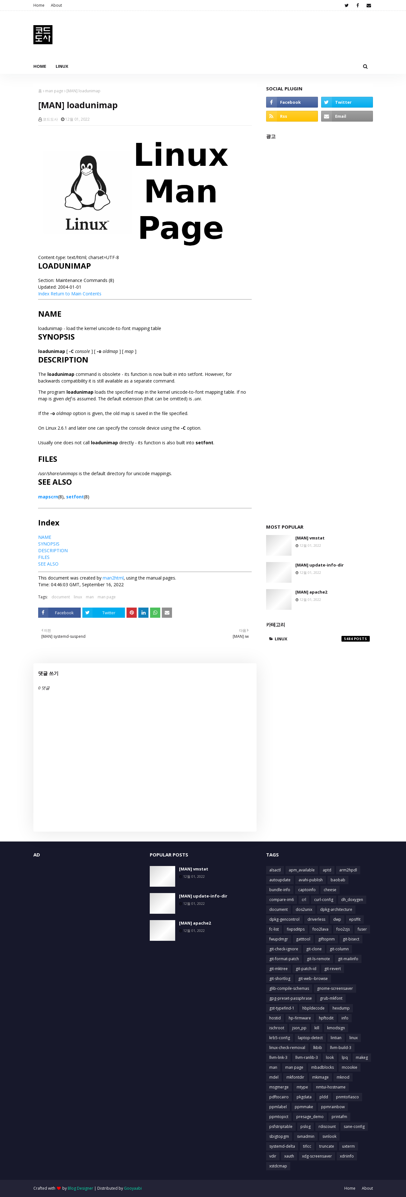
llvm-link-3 (278, 1057)
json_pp (299, 1028)
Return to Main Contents (76, 294)
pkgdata (304, 1097)
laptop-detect (310, 1037)
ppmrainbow (333, 1106)
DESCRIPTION (53, 550)
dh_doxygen (352, 899)
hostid (275, 1018)
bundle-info (279, 889)
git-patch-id (306, 968)
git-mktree (278, 968)
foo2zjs (343, 929)
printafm (339, 1116)
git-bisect (351, 939)
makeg (362, 1057)
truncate (326, 1146)
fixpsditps (296, 929)
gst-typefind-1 (281, 1008)
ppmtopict (278, 1116)
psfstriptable (280, 1126)
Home (39, 5)
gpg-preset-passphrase (290, 998)
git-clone (314, 949)
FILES (44, 557)
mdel (274, 1077)
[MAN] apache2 (311, 592)
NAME (44, 537)
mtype (302, 1087)
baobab (338, 880)
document (61, 597)
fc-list (274, 929)
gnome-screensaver (335, 988)
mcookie (349, 1067)
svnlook (329, 1136)
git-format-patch (284, 958)
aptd (327, 870)
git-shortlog (279, 978)
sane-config (354, 1126)
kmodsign (336, 1028)
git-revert (332, 968)
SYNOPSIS (48, 544)
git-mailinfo (348, 958)
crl (304, 899)
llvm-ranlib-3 (306, 1057)
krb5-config (279, 1037)
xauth (289, 1156)
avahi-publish (311, 880)
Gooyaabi (133, 1188)
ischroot (276, 1028)
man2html (113, 578)
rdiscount (327, 1126)
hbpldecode (313, 1008)
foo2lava (320, 929)
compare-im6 (281, 899)
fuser (362, 929)
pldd (324, 1097)
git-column (339, 949)
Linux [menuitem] (62, 66)
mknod (343, 1077)
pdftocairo (279, 1097)
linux (78, 597)
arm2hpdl (348, 870)
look (330, 1057)
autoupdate (280, 880)
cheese (330, 889)
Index (43, 294)
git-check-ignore (283, 949)
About (56, 5)
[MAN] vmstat (310, 538)
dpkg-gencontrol (284, 919)
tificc (307, 1146)
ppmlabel (278, 1106)
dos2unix (304, 909)
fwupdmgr (278, 939)
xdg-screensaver (317, 1156)
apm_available (302, 870)
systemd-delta (282, 1146)
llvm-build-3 (340, 1047)
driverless (316, 919)
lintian (336, 1037)
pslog (305, 1126)
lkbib (317, 1047)
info (344, 1018)
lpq (345, 1057)
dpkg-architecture (336, 909)
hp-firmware (300, 1018)
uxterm (348, 1146)
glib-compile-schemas (289, 988)
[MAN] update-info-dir (319, 565)
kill (316, 1028)
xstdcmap (278, 1166)
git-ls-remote (318, 958)
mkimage (320, 1077)
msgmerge (279, 1087)
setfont (75, 497)
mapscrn (48, 497)
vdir (272, 1156)
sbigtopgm (279, 1136)
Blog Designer (80, 1188)
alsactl (275, 870)
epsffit (355, 919)
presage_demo (310, 1116)
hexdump (341, 1008)
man (90, 597)
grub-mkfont (331, 998)
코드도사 (50, 119)
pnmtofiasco (347, 1097)
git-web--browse (313, 978)
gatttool (303, 939)
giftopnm (326, 939)
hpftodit (326, 1018)
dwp (337, 919)
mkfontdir (295, 1077)
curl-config (323, 899)
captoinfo (307, 889)
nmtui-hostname (331, 1087)
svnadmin (305, 1136)
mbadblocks (322, 1067)
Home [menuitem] (39, 66)
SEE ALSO (48, 564)
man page (54, 91)
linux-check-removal (287, 1047)
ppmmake (304, 1106)
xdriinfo (347, 1156)
